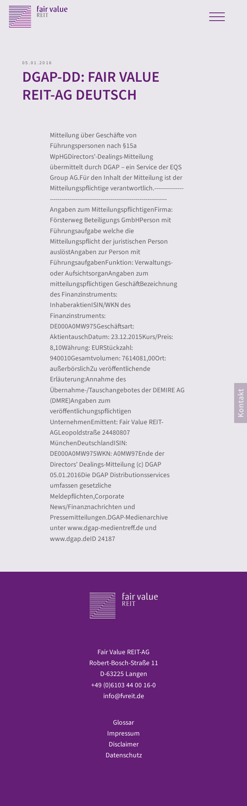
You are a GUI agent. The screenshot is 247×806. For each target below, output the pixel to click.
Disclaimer (124, 744)
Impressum (123, 733)
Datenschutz (124, 755)
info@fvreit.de (123, 696)
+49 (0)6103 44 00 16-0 (123, 685)
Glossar (123, 722)
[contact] (240, 403)
